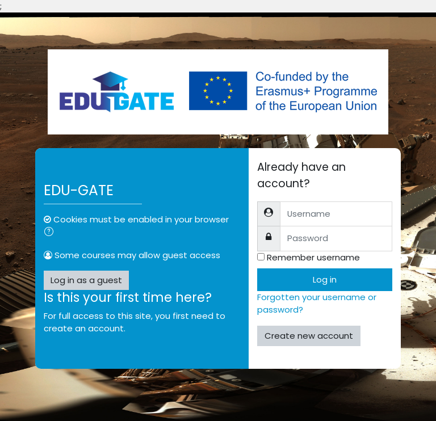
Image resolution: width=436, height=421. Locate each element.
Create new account (309, 336)
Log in (325, 279)
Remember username (313, 257)
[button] (51, 232)
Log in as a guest (86, 280)
